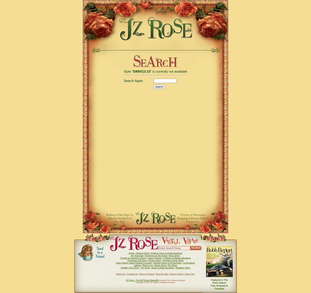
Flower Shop (155, 260)
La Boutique (189, 263)
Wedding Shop (183, 267)
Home (131, 253)
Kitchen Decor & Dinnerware (167, 263)
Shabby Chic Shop (130, 267)
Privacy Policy (176, 274)
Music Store (160, 265)
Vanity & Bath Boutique (162, 267)
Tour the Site (162, 274)
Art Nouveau (137, 255)
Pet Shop (172, 265)
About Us (120, 274)
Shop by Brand (146, 274)
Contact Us (132, 274)
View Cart (189, 274)
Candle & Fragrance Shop (133, 258)
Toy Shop (145, 267)
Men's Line (147, 265)
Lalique (137, 265)
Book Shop (174, 255)
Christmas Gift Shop (137, 260)
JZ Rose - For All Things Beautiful (142, 280)
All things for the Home (156, 255)
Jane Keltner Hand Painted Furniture (134, 263)
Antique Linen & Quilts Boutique (166, 253)
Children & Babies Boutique (177, 258)
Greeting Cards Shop (173, 260)
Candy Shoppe (154, 258)
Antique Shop (142, 253)
